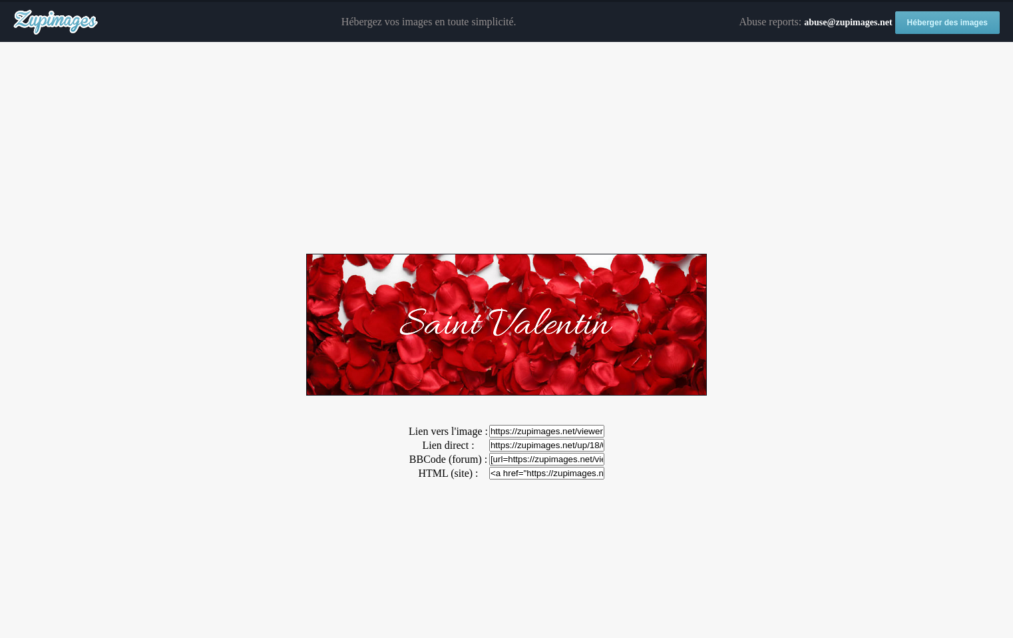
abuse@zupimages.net (848, 22)
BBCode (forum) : (448, 459)
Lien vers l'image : (448, 431)
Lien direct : (448, 445)
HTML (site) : (448, 473)
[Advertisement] (506, 148)
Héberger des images (947, 22)
